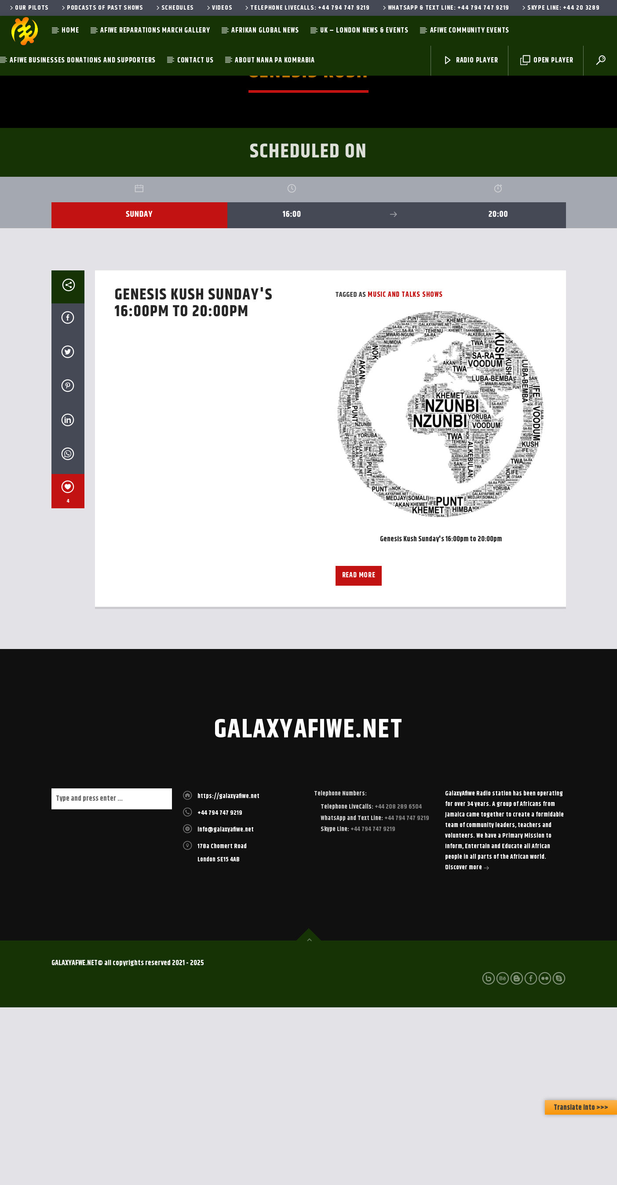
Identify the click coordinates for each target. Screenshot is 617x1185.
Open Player (546, 60)
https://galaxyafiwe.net (228, 974)
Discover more (467, 1046)
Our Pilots (28, 8)
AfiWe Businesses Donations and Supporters (83, 60)
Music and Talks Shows (405, 472)
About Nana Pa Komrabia (275, 60)
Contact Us (195, 60)
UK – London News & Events (364, 30)
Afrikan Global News (265, 30)
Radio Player (470, 60)
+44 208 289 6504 (397, 984)
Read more (359, 752)
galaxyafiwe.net (308, 907)
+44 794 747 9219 (219, 990)
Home (70, 30)
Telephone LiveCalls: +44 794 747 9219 (306, 8)
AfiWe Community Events (470, 30)
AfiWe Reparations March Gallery (155, 30)
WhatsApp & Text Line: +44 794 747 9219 (445, 8)
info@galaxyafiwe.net (225, 1007)
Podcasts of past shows (101, 8)
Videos (218, 8)
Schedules (174, 8)
